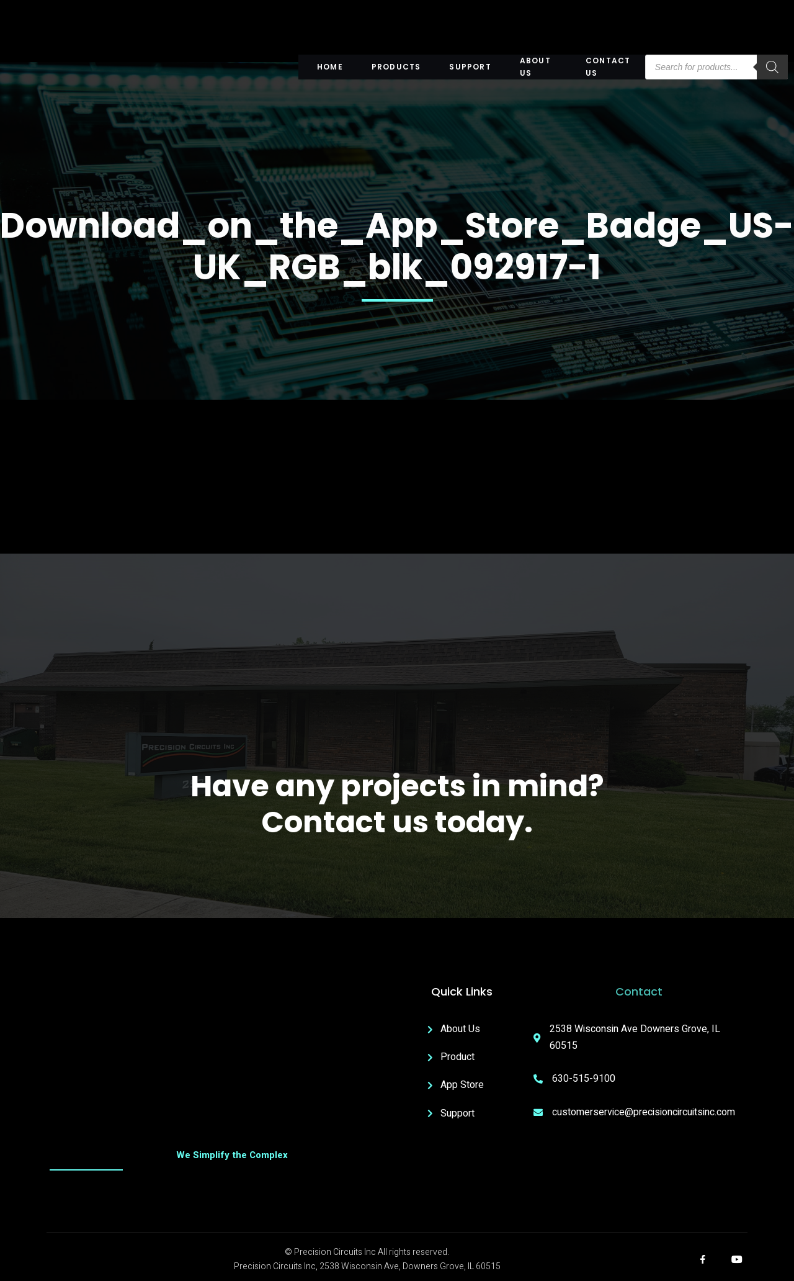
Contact (638, 992)
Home (330, 66)
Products (396, 66)
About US (533, 67)
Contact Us (606, 67)
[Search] (772, 67)
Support (468, 66)
